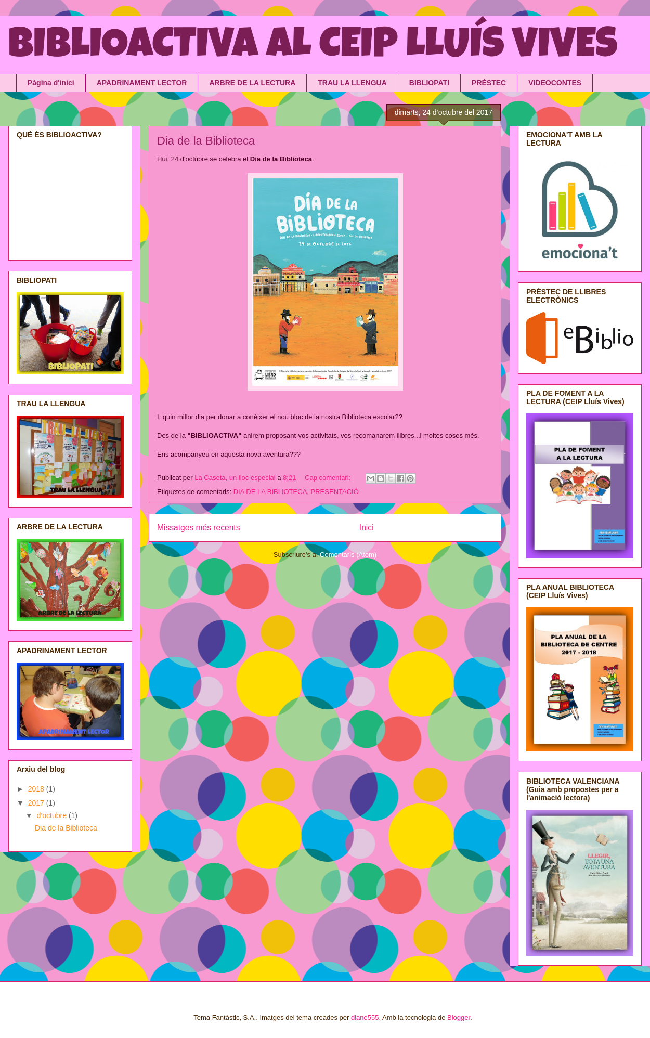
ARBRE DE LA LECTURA (252, 83)
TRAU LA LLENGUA (352, 83)
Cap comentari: (329, 478)
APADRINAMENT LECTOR (142, 83)
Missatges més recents (198, 527)
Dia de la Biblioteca (206, 140)
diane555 (365, 1017)
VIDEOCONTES (554, 83)
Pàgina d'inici (51, 83)
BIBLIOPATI (429, 83)
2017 (37, 803)
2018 (37, 789)
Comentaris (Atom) (348, 555)
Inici (366, 527)
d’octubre (52, 815)
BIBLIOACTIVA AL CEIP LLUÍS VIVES (312, 48)
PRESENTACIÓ (335, 492)
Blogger (458, 1017)
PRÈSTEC (489, 83)
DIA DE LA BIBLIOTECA (270, 492)
